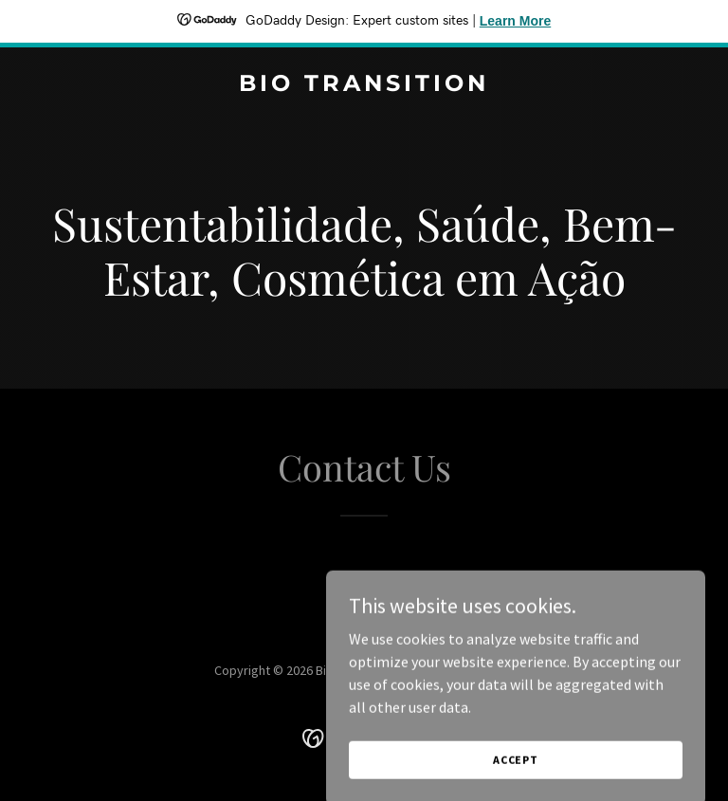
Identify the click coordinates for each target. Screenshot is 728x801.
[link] (364, 85)
